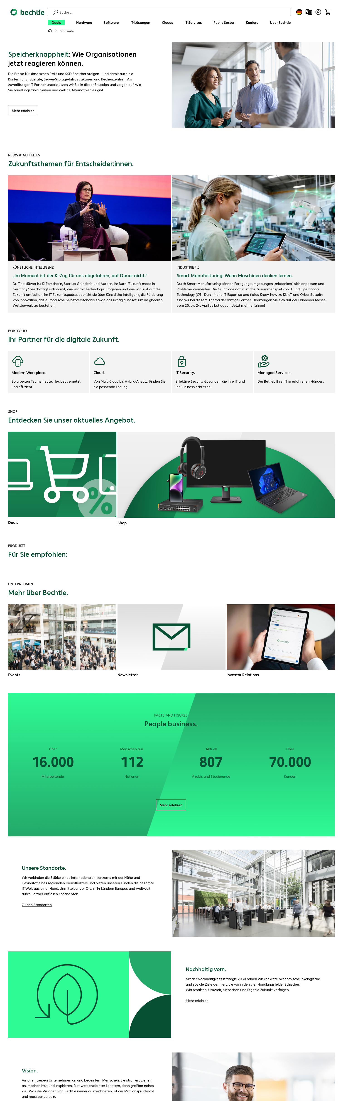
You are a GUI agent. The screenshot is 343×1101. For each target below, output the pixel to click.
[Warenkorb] (327, 12)
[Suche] (174, 12)
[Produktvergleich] (308, 12)
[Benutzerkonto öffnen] (318, 12)
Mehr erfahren (23, 110)
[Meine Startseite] (50, 31)
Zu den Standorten (37, 904)
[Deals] (56, 22)
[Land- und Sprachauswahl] (299, 12)
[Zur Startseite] (27, 23)
